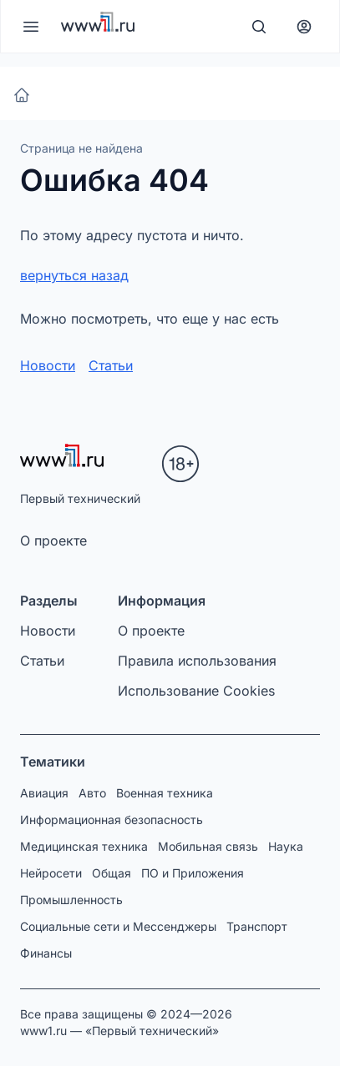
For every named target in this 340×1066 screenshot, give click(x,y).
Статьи (111, 365)
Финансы (46, 953)
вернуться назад (74, 275)
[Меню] (31, 26)
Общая (111, 873)
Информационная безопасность (111, 819)
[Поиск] (259, 26)
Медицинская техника (84, 846)
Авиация (44, 793)
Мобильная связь (208, 846)
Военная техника (164, 793)
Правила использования (197, 660)
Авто (92, 793)
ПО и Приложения (192, 873)
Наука (285, 846)
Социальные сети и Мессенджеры (118, 926)
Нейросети (51, 873)
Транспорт (256, 926)
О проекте (53, 540)
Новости (47, 365)
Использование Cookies (196, 690)
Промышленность (71, 900)
